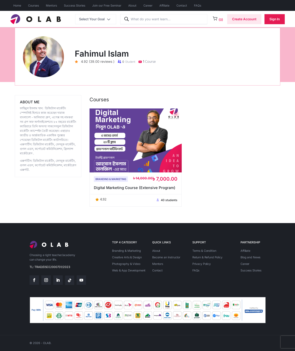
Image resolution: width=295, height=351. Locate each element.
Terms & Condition (204, 250)
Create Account (244, 19)
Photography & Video (126, 264)
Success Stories (74, 5)
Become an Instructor (166, 257)
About (132, 5)
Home (17, 5)
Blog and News (250, 257)
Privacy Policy (201, 264)
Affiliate (164, 5)
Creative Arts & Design (127, 257)
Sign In (274, 19)
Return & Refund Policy (207, 257)
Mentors (51, 5)
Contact (181, 5)
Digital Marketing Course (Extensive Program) (134, 188)
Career (147, 5)
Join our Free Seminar (106, 5)
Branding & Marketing (110, 179)
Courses (33, 5)
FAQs (197, 5)
